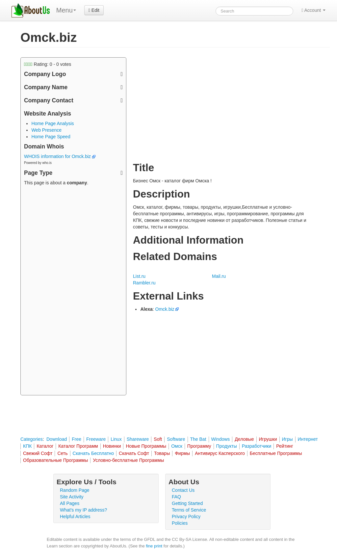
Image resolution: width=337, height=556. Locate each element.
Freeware (96, 439)
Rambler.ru (144, 282)
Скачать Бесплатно (93, 453)
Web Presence (46, 130)
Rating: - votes (47, 64)
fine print (154, 545)
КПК (27, 446)
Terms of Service (189, 510)
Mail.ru (219, 276)
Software (176, 439)
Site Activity (72, 496)
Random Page (75, 490)
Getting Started (187, 503)
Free (76, 439)
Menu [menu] (66, 10)
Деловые (244, 439)
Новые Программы (146, 446)
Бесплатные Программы (276, 453)
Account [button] (313, 10)
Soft (158, 439)
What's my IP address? (83, 510)
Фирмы (182, 453)
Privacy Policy (186, 516)
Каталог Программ (78, 446)
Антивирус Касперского (220, 453)
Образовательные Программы (55, 460)
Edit (94, 10)
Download (56, 439)
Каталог (45, 446)
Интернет (308, 439)
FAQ (176, 496)
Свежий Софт (37, 453)
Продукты (226, 446)
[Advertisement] (73, 291)
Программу (199, 446)
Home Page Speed (50, 136)
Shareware (138, 439)
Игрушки (268, 439)
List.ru (139, 276)
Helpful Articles (75, 516)
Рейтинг (284, 446)
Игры (287, 439)
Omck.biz (164, 309)
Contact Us (183, 490)
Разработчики (256, 446)
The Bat (198, 439)
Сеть (62, 453)
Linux (116, 439)
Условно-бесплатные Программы (128, 460)
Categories (31, 439)
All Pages (69, 503)
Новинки (112, 446)
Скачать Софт (134, 453)
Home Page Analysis (52, 123)
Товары (162, 453)
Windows (220, 439)
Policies (180, 523)
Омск (176, 446)
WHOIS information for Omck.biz (59, 156)
